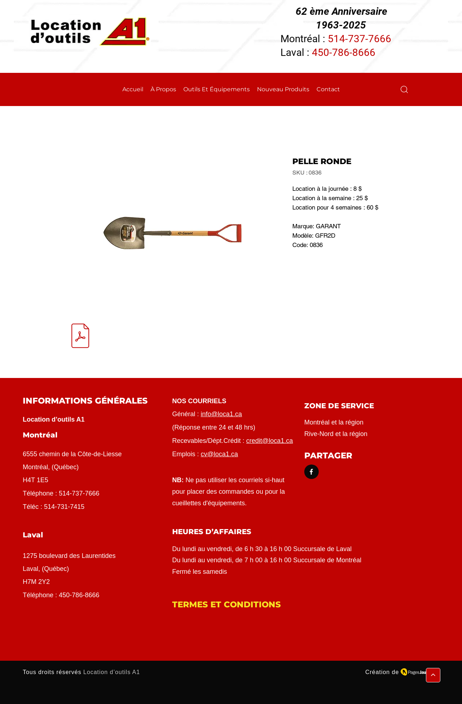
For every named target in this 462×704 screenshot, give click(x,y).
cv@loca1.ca (219, 454)
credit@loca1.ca (269, 440)
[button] (404, 89)
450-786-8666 (343, 52)
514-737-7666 (359, 39)
